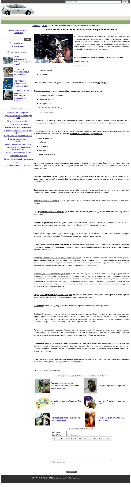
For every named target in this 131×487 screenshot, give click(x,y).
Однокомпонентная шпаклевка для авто (18, 117)
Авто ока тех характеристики (18, 113)
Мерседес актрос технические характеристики (18, 148)
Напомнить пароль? (18, 46)
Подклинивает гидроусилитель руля (18, 136)
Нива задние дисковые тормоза (18, 153)
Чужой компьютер (18, 44)
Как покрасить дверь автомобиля (18, 127)
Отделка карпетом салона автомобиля (18, 140)
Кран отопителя (18, 162)
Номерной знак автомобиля (18, 121)
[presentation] (86, 470)
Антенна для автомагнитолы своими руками (18, 132)
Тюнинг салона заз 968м (18, 124)
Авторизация (18, 33)
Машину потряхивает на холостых (18, 144)
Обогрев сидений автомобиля (18, 165)
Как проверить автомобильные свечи (18, 159)
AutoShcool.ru (58, 482)
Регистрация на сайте (18, 30)
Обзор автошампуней (18, 156)
